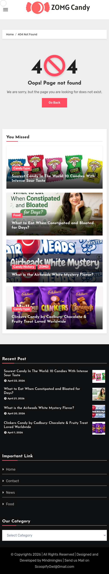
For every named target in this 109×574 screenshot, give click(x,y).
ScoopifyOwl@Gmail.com (54, 567)
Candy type (21, 168)
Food (17, 215)
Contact (12, 481)
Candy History (23, 267)
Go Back (54, 102)
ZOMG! (44, 267)
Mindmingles (52, 560)
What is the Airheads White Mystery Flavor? (52, 275)
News (10, 493)
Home (11, 469)
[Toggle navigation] (5, 9)
